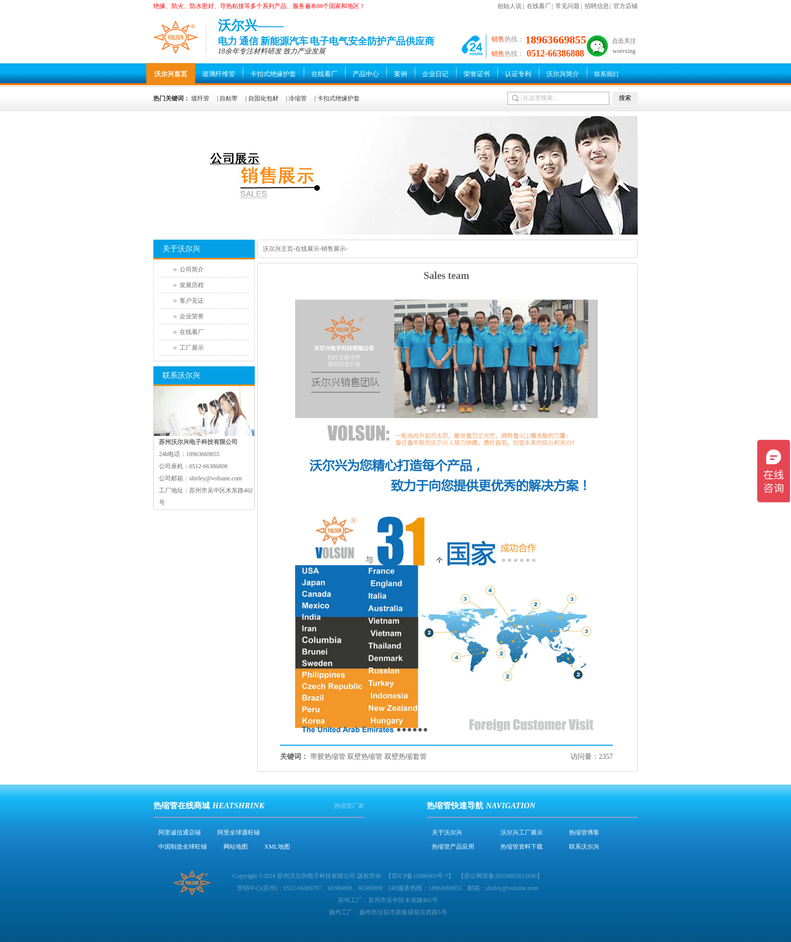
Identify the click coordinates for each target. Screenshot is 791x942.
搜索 (625, 97)
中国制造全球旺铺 (182, 846)
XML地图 (277, 846)
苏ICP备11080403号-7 (419, 875)
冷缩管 (298, 98)
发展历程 (192, 285)
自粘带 (228, 98)
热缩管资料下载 (521, 846)
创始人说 (509, 6)
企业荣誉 (192, 316)
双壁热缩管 (364, 756)
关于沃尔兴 (447, 832)
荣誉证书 (477, 74)
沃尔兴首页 (170, 74)
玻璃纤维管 (218, 74)
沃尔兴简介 (562, 74)
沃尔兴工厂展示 (521, 832)
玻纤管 (200, 98)
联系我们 (606, 74)
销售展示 (333, 248)
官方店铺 (625, 6)
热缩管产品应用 (453, 846)
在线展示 (307, 248)
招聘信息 (597, 6)
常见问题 (567, 6)
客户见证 (192, 300)
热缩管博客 (584, 832)
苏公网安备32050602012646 (500, 875)
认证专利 (518, 74)
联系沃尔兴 (584, 846)
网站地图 (235, 846)
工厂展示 (192, 347)
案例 (400, 74)
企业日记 (435, 74)
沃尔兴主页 (278, 248)
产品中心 (366, 74)
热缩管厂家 (349, 805)
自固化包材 (263, 98)
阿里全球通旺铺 (238, 832)
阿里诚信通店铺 (179, 832)
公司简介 (192, 269)
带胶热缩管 (328, 756)
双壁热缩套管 (405, 756)
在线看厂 (539, 6)
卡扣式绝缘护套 (273, 74)
